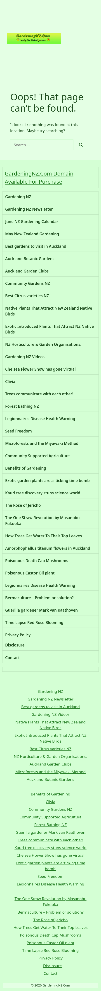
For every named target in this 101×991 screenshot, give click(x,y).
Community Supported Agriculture (37, 455)
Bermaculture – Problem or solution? (39, 597)
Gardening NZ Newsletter (29, 209)
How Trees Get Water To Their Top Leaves (43, 535)
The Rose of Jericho (23, 505)
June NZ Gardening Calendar (31, 221)
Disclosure (15, 645)
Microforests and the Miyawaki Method (41, 443)
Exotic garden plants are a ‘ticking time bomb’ (47, 480)
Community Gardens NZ (27, 283)
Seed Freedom (18, 431)
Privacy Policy (18, 634)
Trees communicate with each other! (39, 393)
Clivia (10, 381)
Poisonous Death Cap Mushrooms (36, 560)
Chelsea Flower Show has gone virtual (40, 369)
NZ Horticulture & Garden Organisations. (43, 344)
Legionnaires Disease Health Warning (40, 418)
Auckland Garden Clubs (27, 271)
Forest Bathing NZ (22, 406)
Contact (12, 657)
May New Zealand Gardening (32, 233)
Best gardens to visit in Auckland (35, 246)
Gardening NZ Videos (25, 356)
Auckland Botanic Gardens (29, 258)
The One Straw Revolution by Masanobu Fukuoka (42, 520)
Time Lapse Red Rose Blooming (34, 622)
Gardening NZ (79, 38)
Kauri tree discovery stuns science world (42, 493)
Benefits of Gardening (25, 468)
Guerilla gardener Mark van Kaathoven (41, 610)
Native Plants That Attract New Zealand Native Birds (48, 311)
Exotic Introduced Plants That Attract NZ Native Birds (49, 329)
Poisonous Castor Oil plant (30, 573)
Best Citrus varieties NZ (27, 295)
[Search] (81, 145)
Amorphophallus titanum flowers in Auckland (47, 548)
